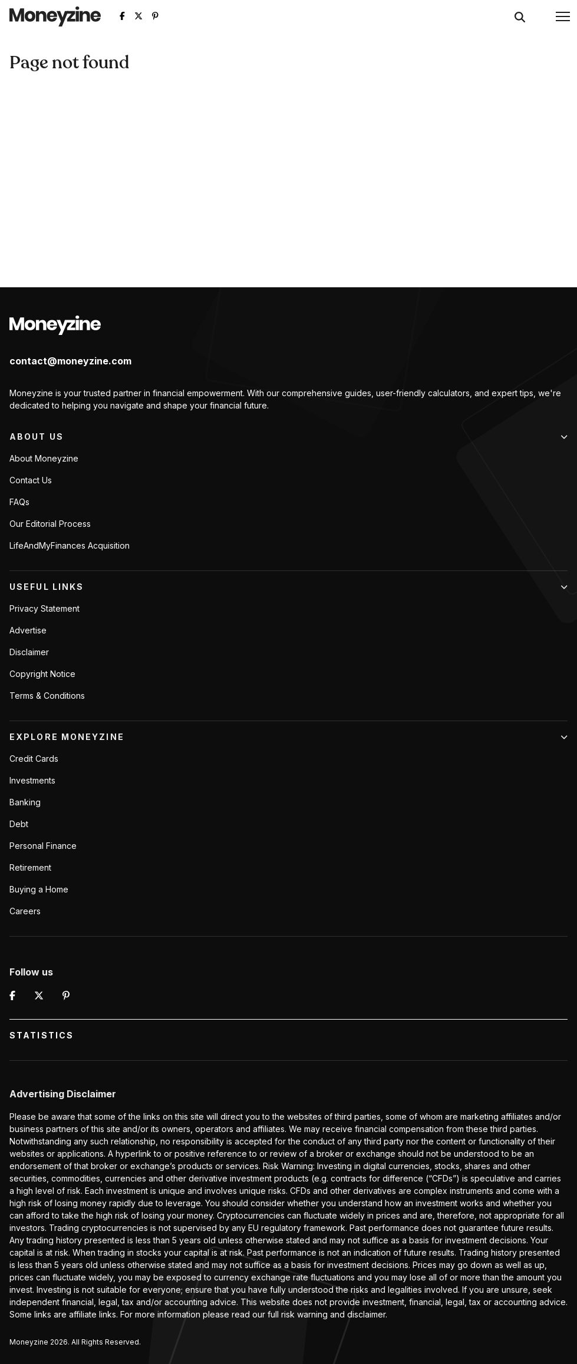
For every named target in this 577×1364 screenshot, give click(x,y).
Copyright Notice (42, 674)
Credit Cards (33, 759)
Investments (32, 780)
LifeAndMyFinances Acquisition (69, 545)
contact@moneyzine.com (70, 361)
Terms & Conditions (47, 696)
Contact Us (30, 480)
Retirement (30, 867)
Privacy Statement (44, 608)
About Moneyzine (43, 458)
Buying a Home (38, 889)
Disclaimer (29, 652)
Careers (25, 911)
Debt (18, 824)
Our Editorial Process (50, 524)
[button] (563, 16)
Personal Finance (43, 846)
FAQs (19, 502)
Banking (25, 802)
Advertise (28, 630)
